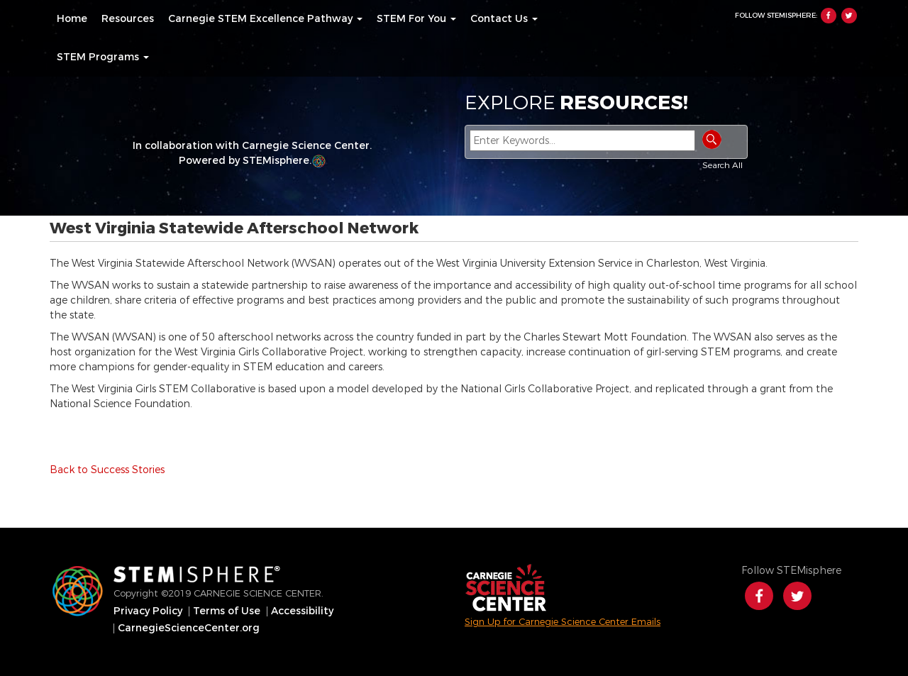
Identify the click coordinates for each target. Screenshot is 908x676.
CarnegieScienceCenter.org (189, 628)
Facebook (828, 15)
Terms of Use (226, 611)
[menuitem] (72, 19)
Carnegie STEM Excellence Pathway (265, 19)
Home (72, 19)
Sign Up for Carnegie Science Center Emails (562, 622)
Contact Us (504, 19)
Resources (127, 19)
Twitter (849, 15)
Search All (722, 165)
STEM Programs (103, 57)
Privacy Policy (148, 611)
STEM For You (416, 19)
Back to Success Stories (107, 470)
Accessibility (302, 611)
